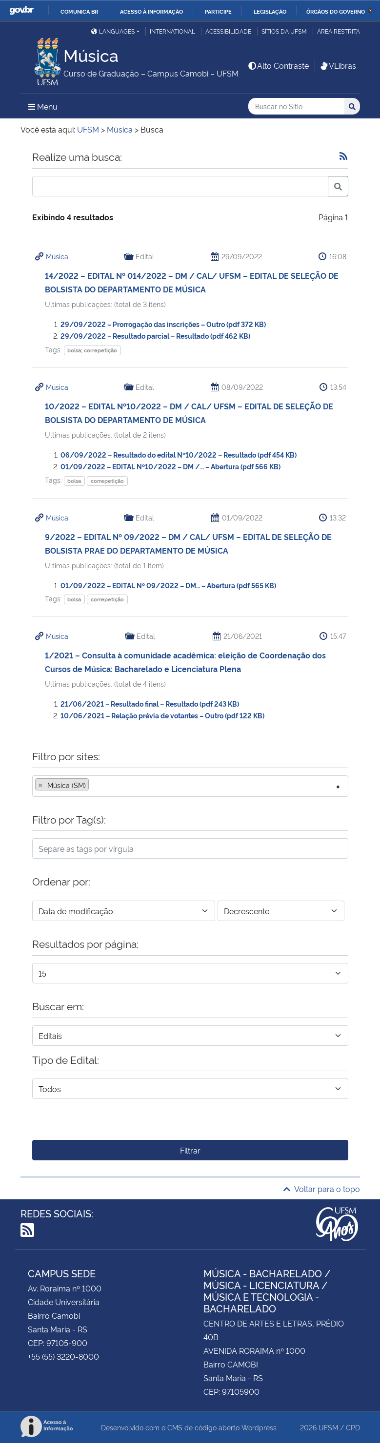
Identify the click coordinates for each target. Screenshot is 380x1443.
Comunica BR (79, 11)
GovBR (21, 10)
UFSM (328, 1427)
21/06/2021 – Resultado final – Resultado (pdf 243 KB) (149, 703)
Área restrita (338, 31)
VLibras (337, 65)
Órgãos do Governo (335, 11)
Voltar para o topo (321, 1188)
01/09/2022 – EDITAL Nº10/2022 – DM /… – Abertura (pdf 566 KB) (170, 466)
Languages (113, 31)
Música (57, 256)
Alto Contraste (278, 65)
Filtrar (190, 1150)
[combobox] (190, 786)
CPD (353, 1427)
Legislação (270, 11)
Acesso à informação (151, 11)
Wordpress (259, 1427)
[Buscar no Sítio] (296, 106)
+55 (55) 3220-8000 (63, 1356)
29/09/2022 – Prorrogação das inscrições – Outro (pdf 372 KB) (163, 323)
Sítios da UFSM (284, 31)
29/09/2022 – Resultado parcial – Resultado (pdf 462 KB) (155, 335)
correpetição (107, 480)
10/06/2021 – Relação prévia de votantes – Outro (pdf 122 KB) (162, 715)
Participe (218, 11)
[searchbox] (94, 785)
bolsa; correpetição (92, 350)
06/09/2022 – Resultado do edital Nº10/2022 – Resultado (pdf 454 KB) (178, 454)
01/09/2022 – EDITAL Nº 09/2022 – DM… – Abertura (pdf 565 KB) (168, 585)
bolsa (74, 480)
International (172, 31)
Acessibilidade (228, 31)
